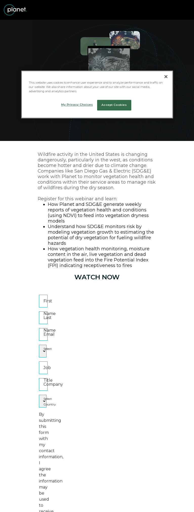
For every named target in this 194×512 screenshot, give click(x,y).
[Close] (165, 76)
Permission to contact (68, 442)
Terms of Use (98, 490)
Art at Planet (124, 490)
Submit (97, 458)
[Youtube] (138, 502)
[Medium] (121, 502)
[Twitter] (56, 502)
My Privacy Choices (77, 105)
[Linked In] (72, 502)
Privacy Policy (71, 490)
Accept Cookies (114, 105)
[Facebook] (89, 502)
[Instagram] (105, 502)
